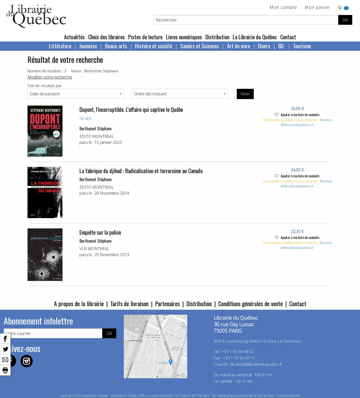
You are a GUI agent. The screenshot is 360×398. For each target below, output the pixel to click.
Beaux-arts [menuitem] (116, 46)
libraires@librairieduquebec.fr (306, 122)
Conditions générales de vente (250, 303)
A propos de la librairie (79, 303)
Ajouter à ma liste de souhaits (297, 114)
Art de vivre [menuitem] (238, 46)
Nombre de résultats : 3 (47, 71)
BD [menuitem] (281, 46)
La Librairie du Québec (255, 37)
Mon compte (283, 7)
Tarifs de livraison (129, 303)
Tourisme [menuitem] (302, 46)
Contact (288, 37)
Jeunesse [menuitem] (88, 46)
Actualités (74, 37)
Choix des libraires (106, 37)
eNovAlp (294, 395)
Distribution (217, 37)
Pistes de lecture (145, 37)
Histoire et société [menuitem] (153, 46)
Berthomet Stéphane (96, 129)
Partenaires (167, 303)
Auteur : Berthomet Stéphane (94, 71)
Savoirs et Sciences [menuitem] (199, 46)
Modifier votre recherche (50, 77)
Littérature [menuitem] (60, 46)
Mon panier (317, 7)
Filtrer (245, 94)
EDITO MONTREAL (97, 136)
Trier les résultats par (45, 85)
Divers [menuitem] (264, 46)
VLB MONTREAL (95, 248)
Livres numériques (184, 37)
